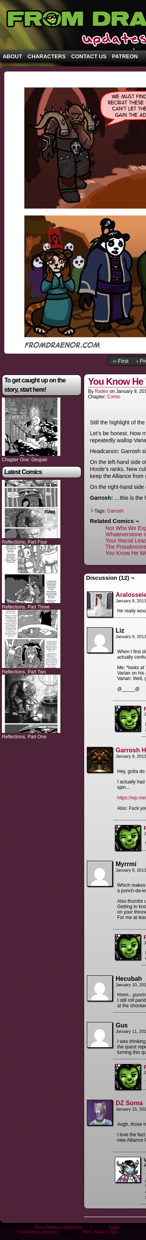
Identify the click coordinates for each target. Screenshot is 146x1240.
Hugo (114, 1227)
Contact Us (89, 56)
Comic (113, 396)
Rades (101, 391)
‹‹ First (120, 361)
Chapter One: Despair (24, 459)
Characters (47, 56)
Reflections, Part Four (24, 542)
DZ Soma (129, 1103)
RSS (87, 1232)
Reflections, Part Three (26, 607)
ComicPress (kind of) (38, 1232)
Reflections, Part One (24, 736)
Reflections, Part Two (24, 672)
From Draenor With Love (58, 1227)
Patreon (125, 56)
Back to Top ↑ (107, 1232)
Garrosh (115, 511)
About (12, 56)
